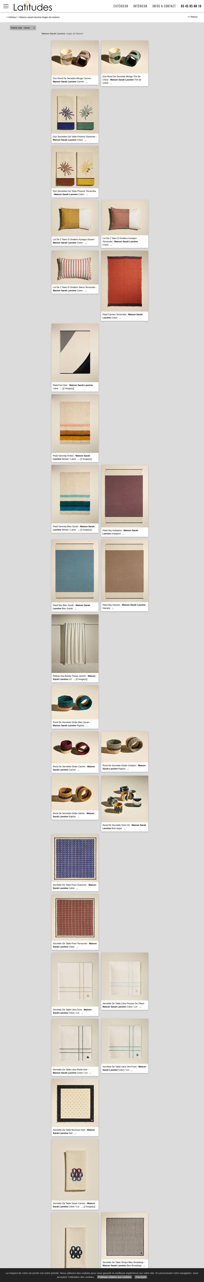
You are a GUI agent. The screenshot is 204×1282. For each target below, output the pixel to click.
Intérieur (140, 6)
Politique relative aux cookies (114, 1277)
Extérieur (121, 6)
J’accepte (141, 1277)
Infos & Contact (164, 6)
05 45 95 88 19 (191, 6)
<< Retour (193, 17)
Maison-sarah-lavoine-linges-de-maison (39, 17)
